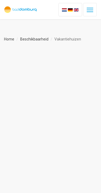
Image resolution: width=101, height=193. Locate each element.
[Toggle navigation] (90, 9)
